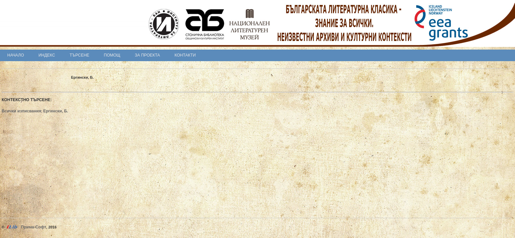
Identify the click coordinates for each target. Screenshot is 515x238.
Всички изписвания (21, 111)
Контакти (185, 55)
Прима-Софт (33, 227)
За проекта (147, 55)
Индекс (47, 55)
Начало (15, 55)
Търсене (80, 55)
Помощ (112, 55)
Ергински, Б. (55, 111)
